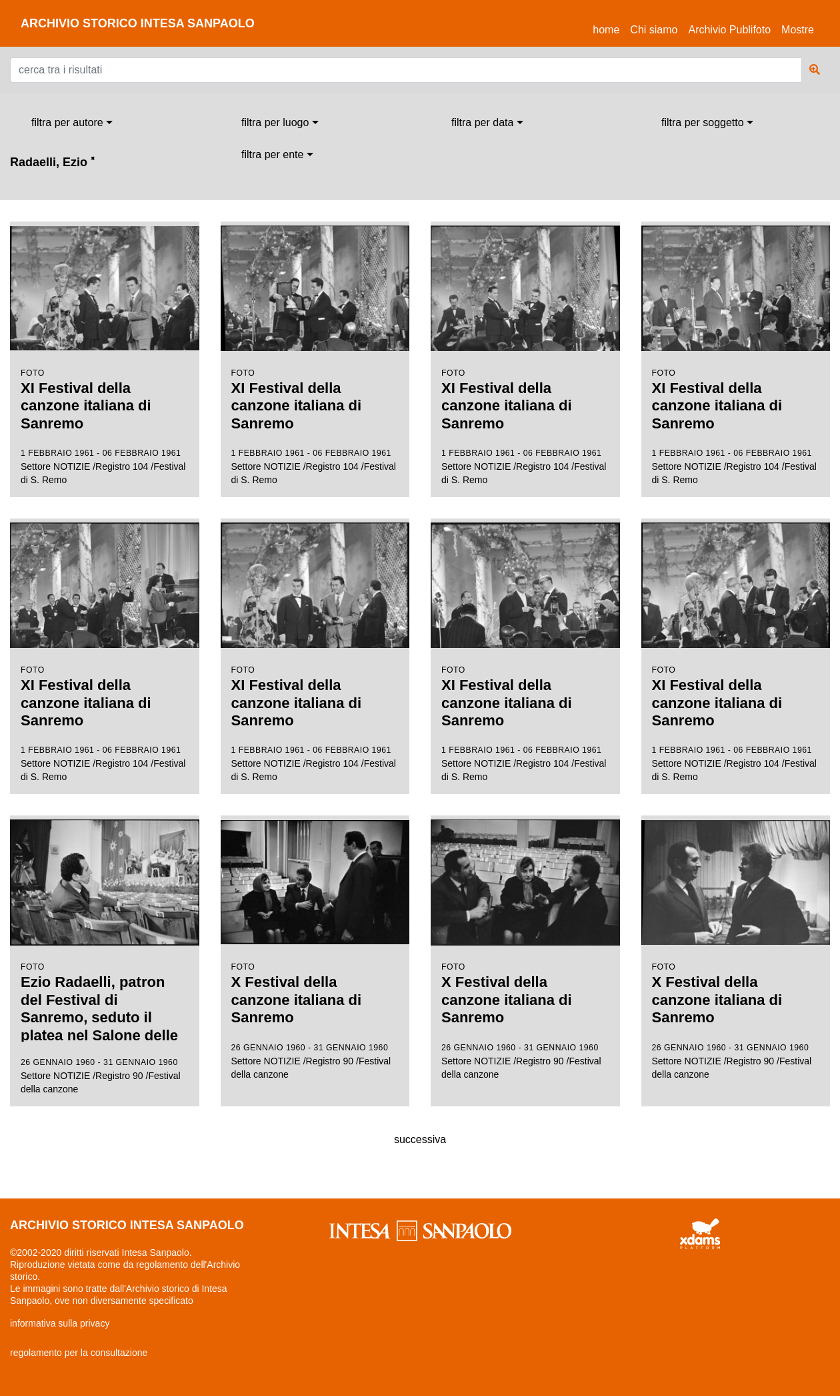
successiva (420, 1139)
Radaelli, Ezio (52, 162)
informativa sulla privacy (59, 1323)
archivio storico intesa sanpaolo (138, 23)
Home (609, 27)
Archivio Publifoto (729, 29)
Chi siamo (653, 29)
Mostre (797, 29)
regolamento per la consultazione (78, 1352)
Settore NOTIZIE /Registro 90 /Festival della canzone (105, 955)
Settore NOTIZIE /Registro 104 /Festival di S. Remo (105, 353)
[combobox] (72, 122)
